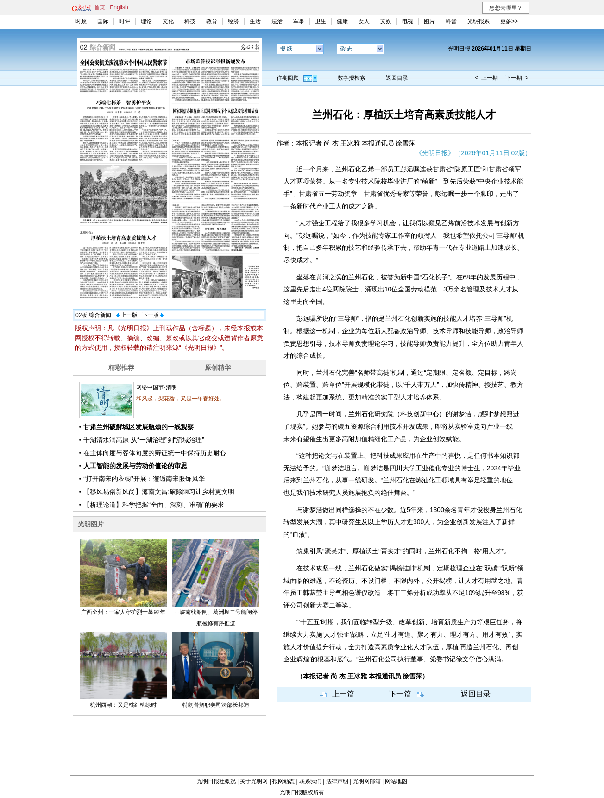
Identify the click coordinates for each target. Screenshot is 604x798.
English (119, 7)
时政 (81, 21)
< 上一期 (486, 78)
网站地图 (396, 781)
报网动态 (283, 781)
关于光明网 (254, 781)
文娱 (385, 21)
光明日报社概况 (216, 781)
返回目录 (397, 78)
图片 (429, 21)
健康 (342, 21)
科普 (451, 21)
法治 (277, 21)
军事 (298, 21)
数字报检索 (351, 78)
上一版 (129, 315)
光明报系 (478, 21)
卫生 (320, 21)
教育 (211, 21)
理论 (146, 21)
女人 (364, 21)
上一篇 (343, 694)
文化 (168, 21)
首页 (99, 7)
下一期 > (516, 78)
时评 (124, 21)
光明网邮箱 (367, 781)
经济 (233, 21)
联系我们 (310, 781)
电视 (407, 21)
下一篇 (400, 694)
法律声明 (337, 781)
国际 (102, 21)
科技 (189, 21)
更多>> (509, 21)
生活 (255, 21)
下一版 (150, 315)
